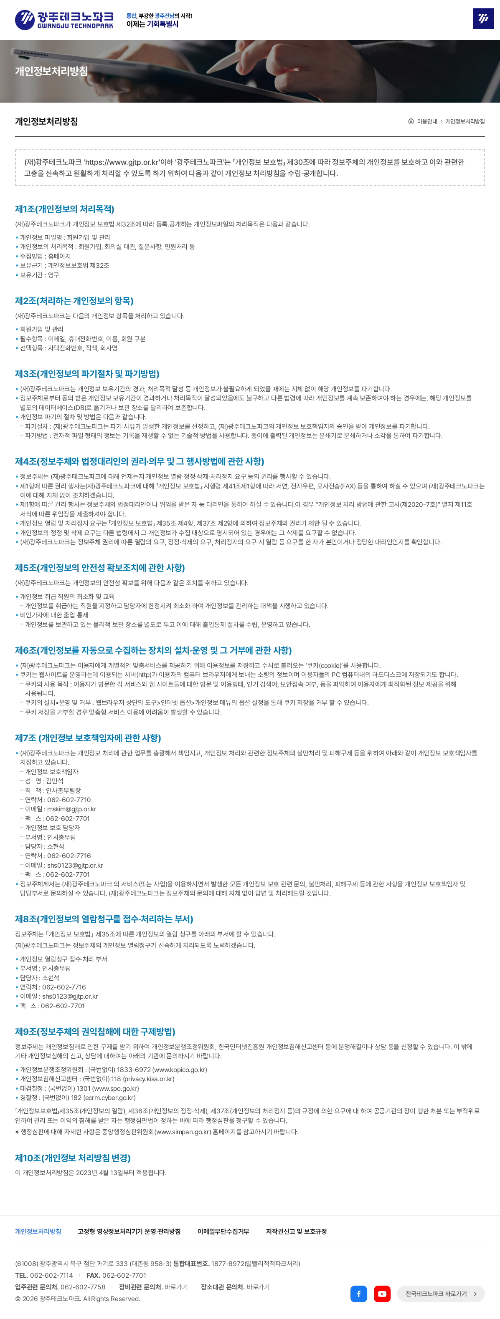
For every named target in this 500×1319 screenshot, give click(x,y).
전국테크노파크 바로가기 (442, 1294)
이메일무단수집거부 (223, 1231)
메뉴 (483, 18)
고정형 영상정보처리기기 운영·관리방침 (129, 1231)
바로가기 (176, 1287)
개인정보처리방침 (38, 1231)
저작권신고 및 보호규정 (296, 1231)
